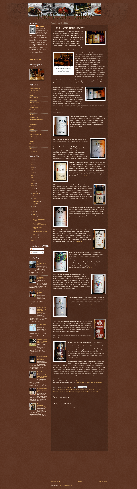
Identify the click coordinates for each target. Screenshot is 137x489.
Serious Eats (32, 129)
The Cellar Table (33, 90)
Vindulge (31, 127)
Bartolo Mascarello (83, 389)
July (34, 206)
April (34, 214)
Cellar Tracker (33, 100)
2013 (32, 185)
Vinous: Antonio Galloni (35, 88)
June (34, 209)
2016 (32, 178)
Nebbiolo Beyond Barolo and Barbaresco (42, 358)
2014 (32, 183)
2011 (32, 191)
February (35, 235)
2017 (32, 175)
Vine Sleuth (32, 131)
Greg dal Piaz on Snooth (82, 382)
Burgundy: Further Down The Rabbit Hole (42, 390)
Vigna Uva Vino (33, 117)
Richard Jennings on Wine (36, 119)
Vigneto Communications (36, 107)
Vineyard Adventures (35, 134)
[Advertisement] (79, 466)
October (35, 198)
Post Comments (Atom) (65, 485)
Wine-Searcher (33, 97)
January (35, 237)
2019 (32, 170)
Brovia (90, 389)
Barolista (31, 141)
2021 (32, 164)
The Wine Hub (33, 151)
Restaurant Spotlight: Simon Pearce (41, 263)
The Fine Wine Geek (96, 382)
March (35, 217)
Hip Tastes (32, 114)
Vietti (97, 391)
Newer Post (55, 481)
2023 (32, 162)
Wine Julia (32, 148)
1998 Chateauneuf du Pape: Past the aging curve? (42, 341)
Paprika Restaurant (77, 381)
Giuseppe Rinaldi (79, 391)
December (36, 193)
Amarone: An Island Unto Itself (41, 277)
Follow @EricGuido (35, 59)
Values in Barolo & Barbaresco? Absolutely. (40, 224)
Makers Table (33, 136)
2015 (32, 180)
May (34, 211)
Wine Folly (32, 105)
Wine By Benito (33, 110)
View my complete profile (36, 55)
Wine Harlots (33, 144)
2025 (32, 159)
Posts (33, 249)
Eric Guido (41, 26)
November (36, 196)
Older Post (103, 481)
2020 (32, 167)
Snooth (31, 95)
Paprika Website (64, 73)
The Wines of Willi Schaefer (37, 228)
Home (80, 481)
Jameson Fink (33, 146)
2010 (32, 241)
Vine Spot (32, 112)
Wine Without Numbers (35, 93)
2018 (32, 172)
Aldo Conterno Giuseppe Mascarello (67, 389)
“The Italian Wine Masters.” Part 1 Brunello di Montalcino (42, 310)
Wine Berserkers (34, 102)
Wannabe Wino (33, 124)
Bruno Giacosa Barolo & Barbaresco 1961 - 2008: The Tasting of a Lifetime (42, 374)
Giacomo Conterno (69, 391)
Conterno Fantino (58, 391)
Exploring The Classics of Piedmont (41, 292)
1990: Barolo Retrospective (40, 231)
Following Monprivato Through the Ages (42, 405)
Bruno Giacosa (97, 389)
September (36, 201)
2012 (32, 188)
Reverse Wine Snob (34, 139)
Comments (34, 252)
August (35, 203)
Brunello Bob (33, 122)
